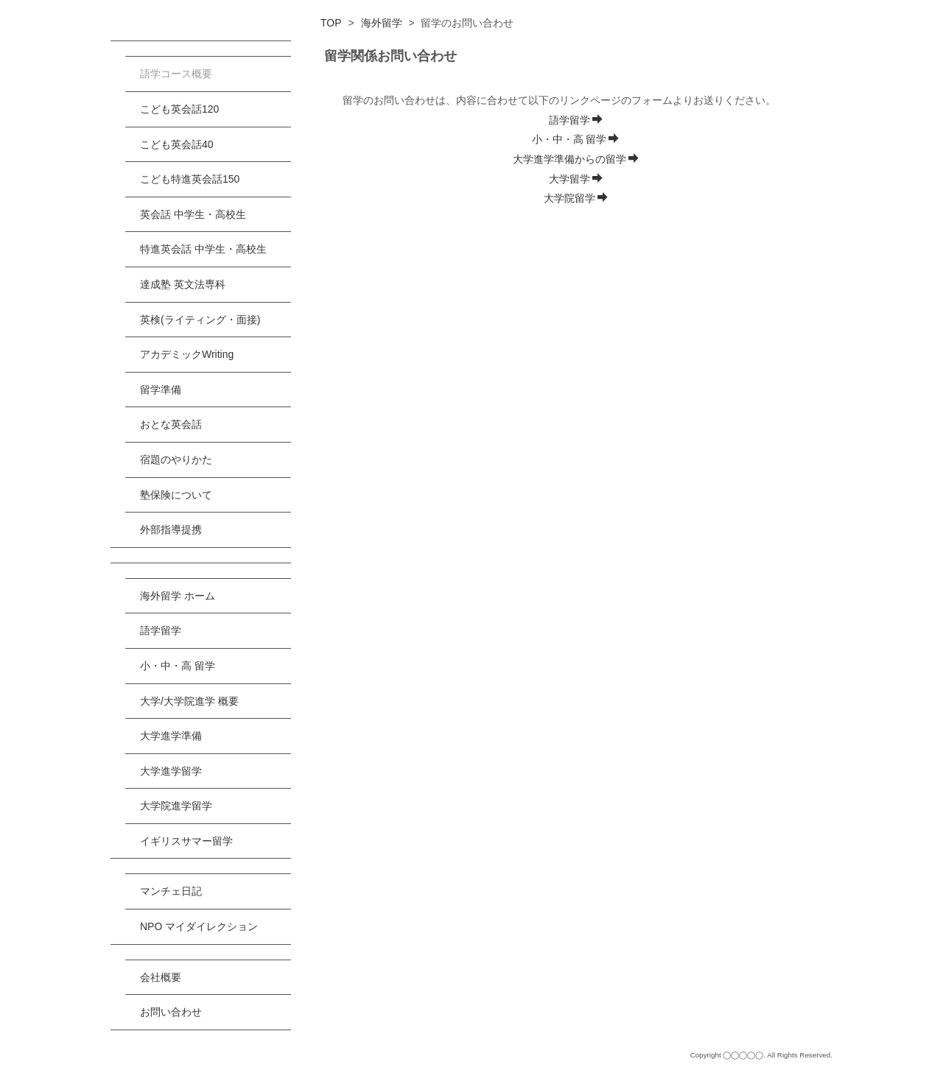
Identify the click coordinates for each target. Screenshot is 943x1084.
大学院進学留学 (176, 806)
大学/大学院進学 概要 (189, 701)
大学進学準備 (171, 736)
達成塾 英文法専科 (182, 284)
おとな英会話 (171, 424)
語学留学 (576, 120)
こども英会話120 (179, 109)
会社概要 (160, 977)
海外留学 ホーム (177, 596)
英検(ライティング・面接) (200, 319)
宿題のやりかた (176, 459)
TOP (331, 23)
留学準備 (160, 389)
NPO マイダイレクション (199, 926)
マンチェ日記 (171, 891)
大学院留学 (576, 198)
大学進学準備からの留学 (576, 159)
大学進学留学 (171, 771)
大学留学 (576, 179)
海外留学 (381, 23)
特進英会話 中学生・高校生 (203, 249)
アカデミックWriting (187, 354)
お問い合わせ (171, 1012)
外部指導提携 (171, 529)
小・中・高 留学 (576, 139)
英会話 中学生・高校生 (193, 214)
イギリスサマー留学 (186, 841)
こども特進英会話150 (189, 179)
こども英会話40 (177, 144)
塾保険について (176, 495)
